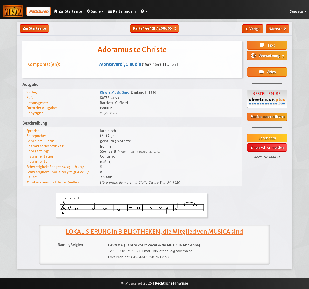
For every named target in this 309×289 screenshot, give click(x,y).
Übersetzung (267, 55)
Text (267, 45)
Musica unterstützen (267, 117)
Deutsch (298, 11)
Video (267, 72)
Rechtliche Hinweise (171, 283)
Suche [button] (95, 11)
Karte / (155, 28)
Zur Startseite (34, 28)
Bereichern (267, 138)
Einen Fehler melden (267, 147)
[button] (144, 11)
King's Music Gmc (115, 92)
